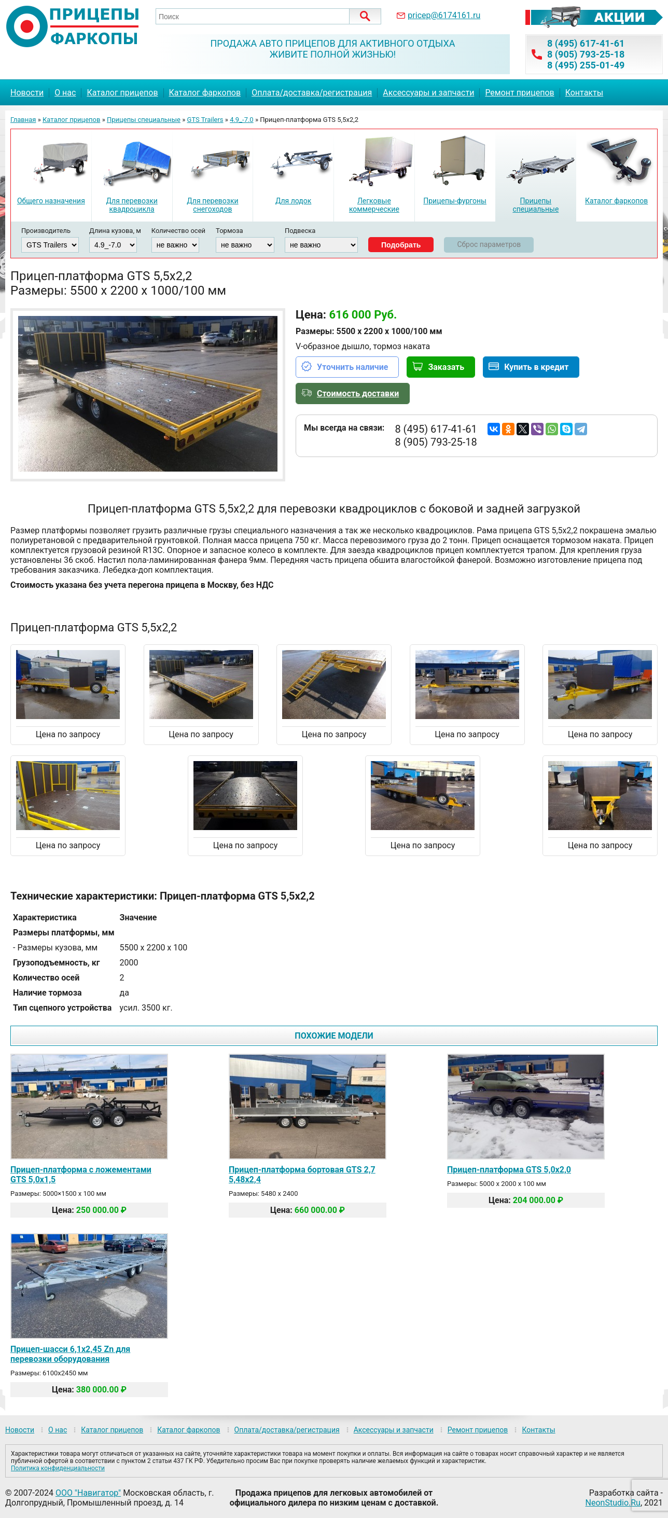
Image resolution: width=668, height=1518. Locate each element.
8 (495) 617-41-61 (585, 43)
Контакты (584, 93)
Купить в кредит (536, 367)
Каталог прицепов (122, 93)
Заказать (446, 367)
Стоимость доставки (358, 393)
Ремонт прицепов (519, 93)
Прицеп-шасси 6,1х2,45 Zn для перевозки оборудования (70, 1354)
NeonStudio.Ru (613, 1503)
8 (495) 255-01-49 (585, 65)
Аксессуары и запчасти (428, 93)
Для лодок (293, 201)
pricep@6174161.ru (444, 15)
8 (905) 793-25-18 (585, 54)
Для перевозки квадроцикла (131, 205)
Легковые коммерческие (374, 205)
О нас (65, 93)
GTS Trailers (205, 119)
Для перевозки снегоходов (212, 205)
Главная (23, 119)
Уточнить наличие (352, 367)
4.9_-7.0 (242, 119)
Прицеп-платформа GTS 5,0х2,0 (509, 1170)
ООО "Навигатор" (88, 1493)
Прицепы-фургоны (454, 201)
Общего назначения (51, 201)
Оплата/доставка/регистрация (312, 93)
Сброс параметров (489, 244)
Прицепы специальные (143, 119)
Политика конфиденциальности (58, 1468)
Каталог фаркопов (205, 93)
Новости (27, 93)
